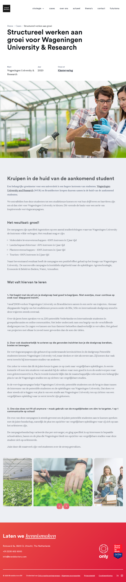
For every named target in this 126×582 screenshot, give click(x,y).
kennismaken (40, 535)
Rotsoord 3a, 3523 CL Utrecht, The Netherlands (26, 546)
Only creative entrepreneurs (49, 576)
